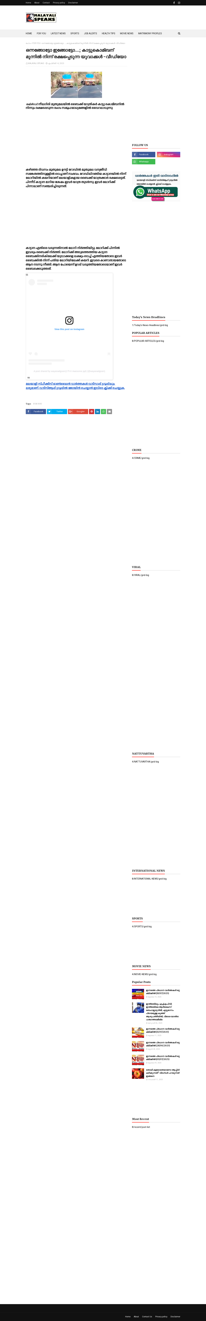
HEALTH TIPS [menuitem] (108, 33)
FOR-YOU (36, 43)
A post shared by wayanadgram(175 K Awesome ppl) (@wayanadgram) (69, 371)
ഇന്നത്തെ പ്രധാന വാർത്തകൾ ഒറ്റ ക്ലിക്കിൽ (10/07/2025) (163, 992)
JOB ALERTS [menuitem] (90, 33)
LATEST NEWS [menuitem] (58, 33)
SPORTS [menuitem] (74, 33)
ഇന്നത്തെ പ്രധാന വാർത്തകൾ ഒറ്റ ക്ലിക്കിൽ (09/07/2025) (163, 1058)
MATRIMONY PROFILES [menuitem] (150, 33)
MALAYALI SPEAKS (36, 63)
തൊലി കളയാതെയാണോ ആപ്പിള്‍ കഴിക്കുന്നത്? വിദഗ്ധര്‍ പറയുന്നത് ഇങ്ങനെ (162, 1073)
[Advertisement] (121, 17)
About (36, 3)
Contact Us (147, 1317)
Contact (46, 3)
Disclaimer (73, 3)
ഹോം (28, 43)
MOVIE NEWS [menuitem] (126, 33)
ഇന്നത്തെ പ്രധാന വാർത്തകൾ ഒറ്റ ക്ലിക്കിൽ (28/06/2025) (163, 1044)
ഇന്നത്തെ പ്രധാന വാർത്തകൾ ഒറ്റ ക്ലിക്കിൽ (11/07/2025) (163, 1030)
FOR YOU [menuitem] (41, 33)
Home (28, 3)
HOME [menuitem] (29, 33)
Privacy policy (59, 3)
